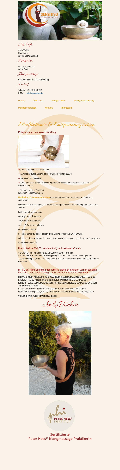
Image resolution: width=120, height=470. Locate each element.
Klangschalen (60, 100)
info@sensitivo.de (35, 93)
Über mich (40, 100)
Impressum (68, 108)
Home (23, 100)
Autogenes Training (86, 100)
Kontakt (50, 108)
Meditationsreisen (29, 108)
